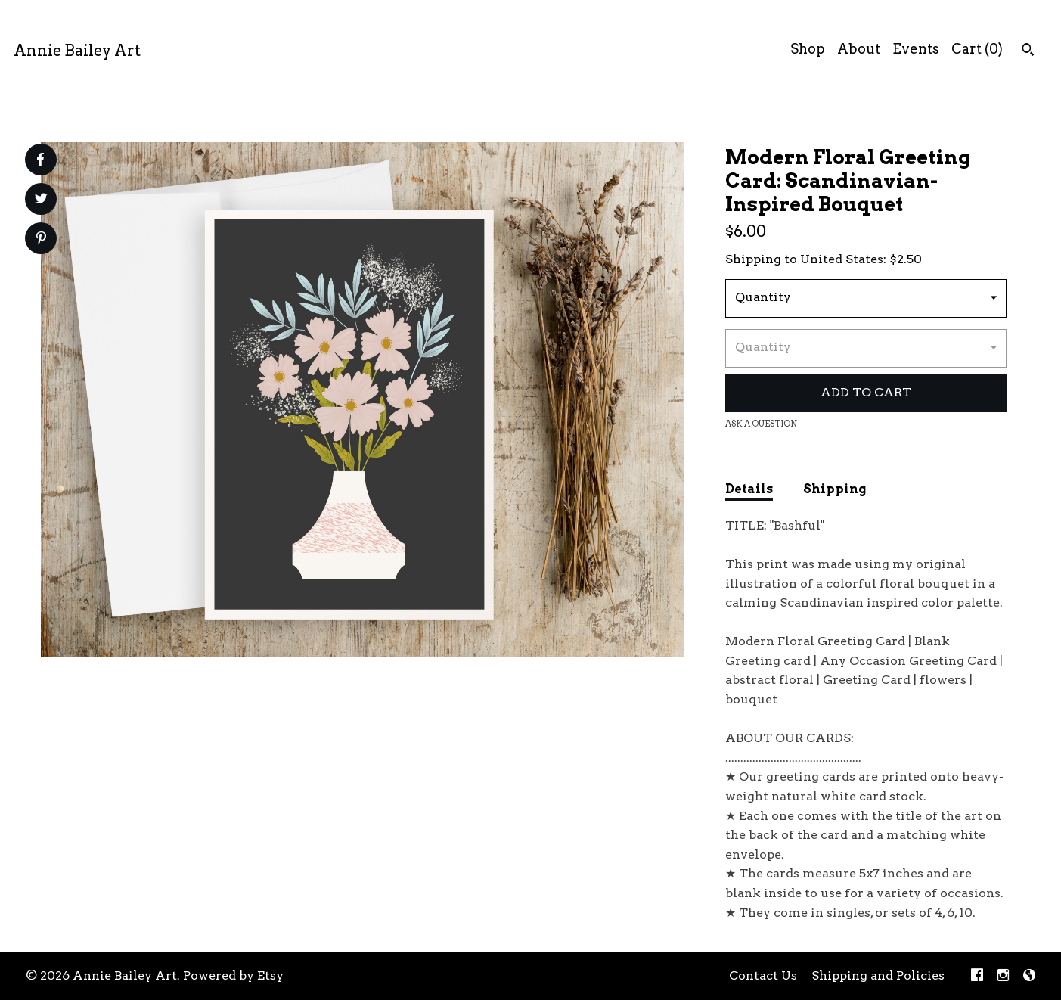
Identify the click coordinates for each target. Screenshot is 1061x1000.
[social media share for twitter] (41, 200)
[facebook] (977, 976)
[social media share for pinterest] (41, 240)
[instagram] (1003, 976)
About (858, 49)
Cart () (977, 49)
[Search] (1028, 51)
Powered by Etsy (233, 975)
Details (749, 489)
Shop (807, 49)
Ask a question (761, 423)
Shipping (834, 489)
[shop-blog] (1029, 976)
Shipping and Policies (878, 975)
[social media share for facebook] (40, 159)
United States (841, 259)
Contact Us (763, 975)
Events (915, 49)
